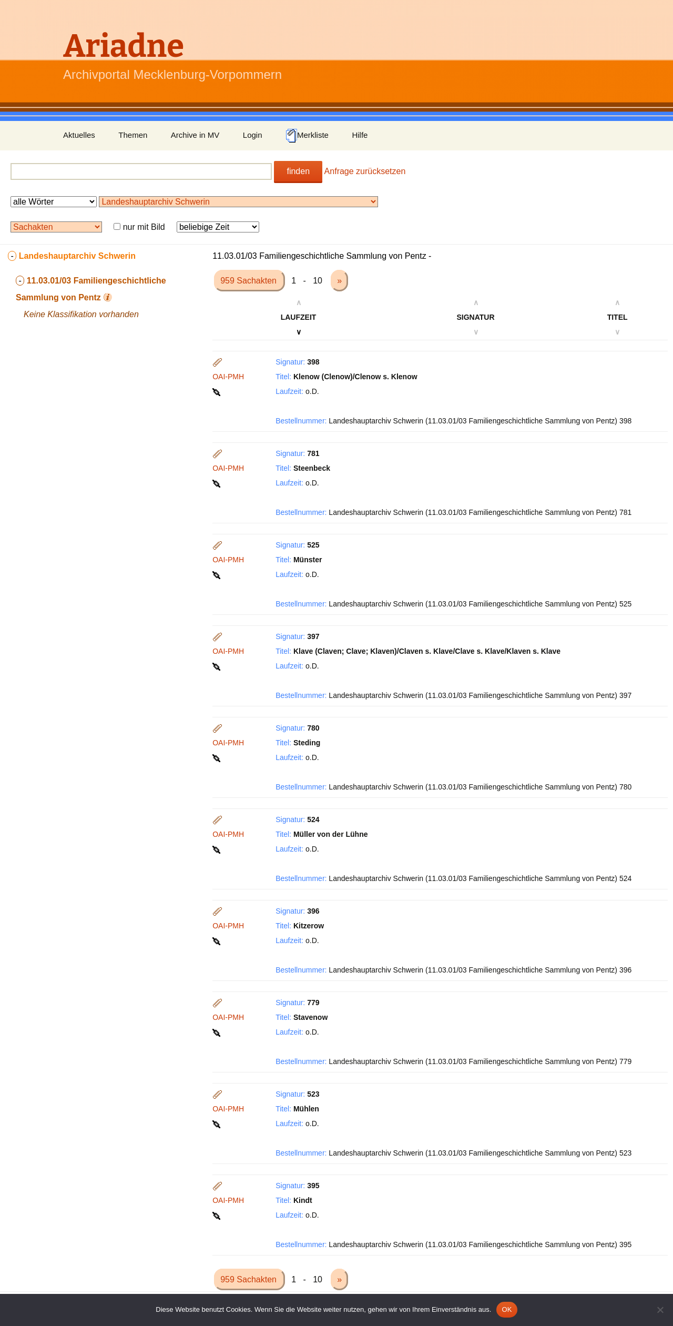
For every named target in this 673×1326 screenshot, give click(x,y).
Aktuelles (79, 134)
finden (298, 171)
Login (252, 134)
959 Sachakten (249, 280)
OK (507, 1309)
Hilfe (360, 134)
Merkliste (307, 136)
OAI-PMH (228, 376)
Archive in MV (195, 134)
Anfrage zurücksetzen (365, 171)
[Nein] (660, 1309)
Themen (132, 134)
